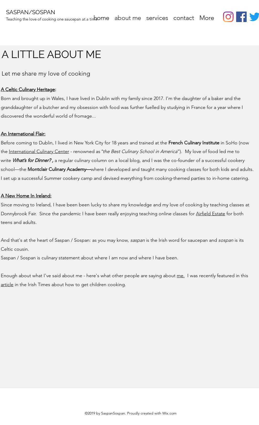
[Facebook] (241, 17)
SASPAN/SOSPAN (30, 12)
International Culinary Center (39, 151)
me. (181, 276)
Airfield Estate (210, 214)
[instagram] (228, 17)
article (7, 284)
